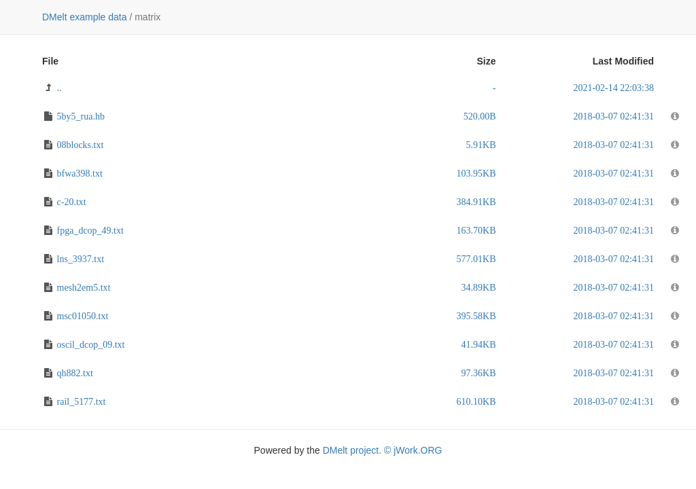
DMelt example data (84, 17)
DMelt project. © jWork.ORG (382, 450)
